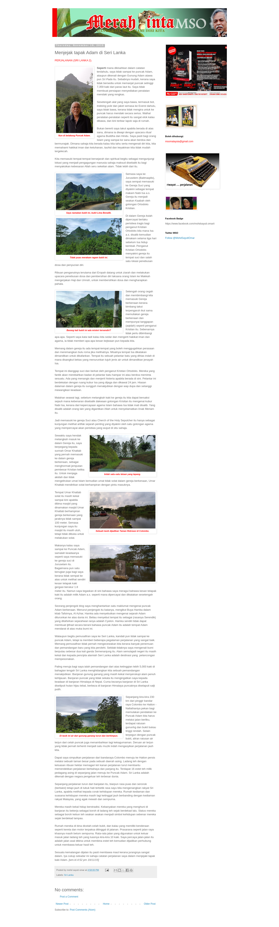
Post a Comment (69, 896)
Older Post (150, 903)
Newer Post (62, 903)
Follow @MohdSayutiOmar (180, 238)
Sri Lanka (68, 875)
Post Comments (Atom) (82, 909)
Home (106, 903)
